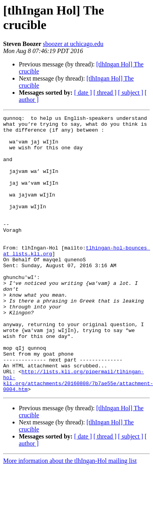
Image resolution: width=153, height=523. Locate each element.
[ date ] (83, 92)
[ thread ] (105, 92)
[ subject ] (130, 92)
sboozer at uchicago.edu (73, 43)
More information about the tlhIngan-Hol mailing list (70, 516)
